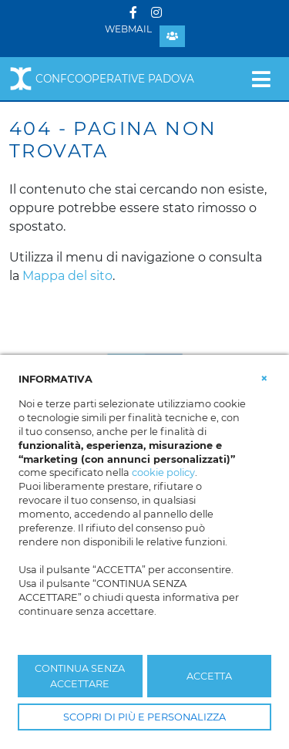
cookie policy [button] (163, 472)
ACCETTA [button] (209, 676)
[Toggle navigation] (261, 79)
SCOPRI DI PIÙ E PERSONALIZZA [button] (144, 717)
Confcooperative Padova (101, 78)
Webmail (128, 29)
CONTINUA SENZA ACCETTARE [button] (80, 676)
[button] (264, 377)
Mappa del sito (67, 275)
